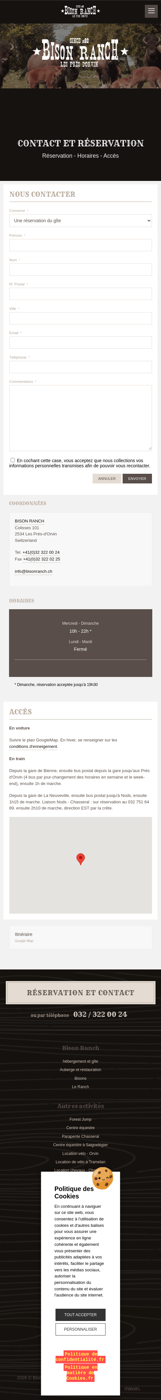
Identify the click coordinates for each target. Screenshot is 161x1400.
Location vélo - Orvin (80, 1153)
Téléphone (18, 357)
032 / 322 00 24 (100, 1014)
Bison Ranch (29, 521)
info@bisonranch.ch (33, 571)
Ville (12, 309)
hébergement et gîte (80, 1061)
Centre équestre (80, 1128)
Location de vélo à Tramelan (81, 1162)
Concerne (17, 211)
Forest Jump (80, 1119)
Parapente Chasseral (80, 1136)
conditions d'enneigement (33, 746)
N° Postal (17, 284)
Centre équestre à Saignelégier (80, 1145)
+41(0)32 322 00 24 (41, 552)
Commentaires (21, 381)
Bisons (80, 1078)
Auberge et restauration (80, 1069)
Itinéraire (74, 937)
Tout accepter (80, 1315)
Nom (13, 260)
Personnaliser (80, 1329)
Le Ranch (80, 1087)
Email (13, 333)
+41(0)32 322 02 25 (41, 559)
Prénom (15, 235)
